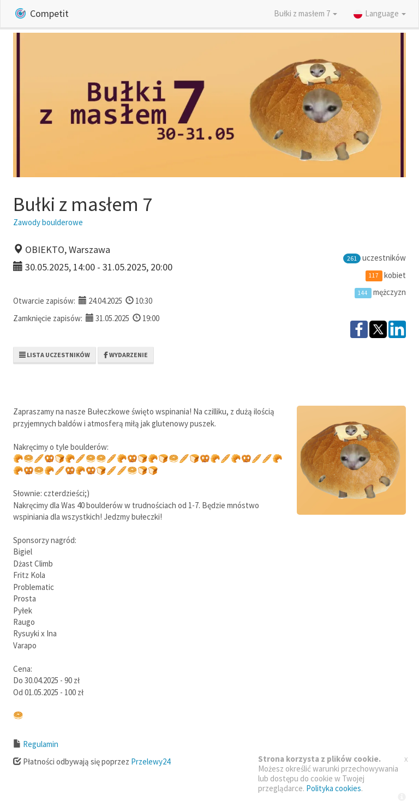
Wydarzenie (126, 355)
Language (380, 13)
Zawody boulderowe (48, 222)
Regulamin (40, 744)
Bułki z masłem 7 (305, 13)
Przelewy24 (150, 761)
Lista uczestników (54, 355)
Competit (42, 13)
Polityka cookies (333, 788)
